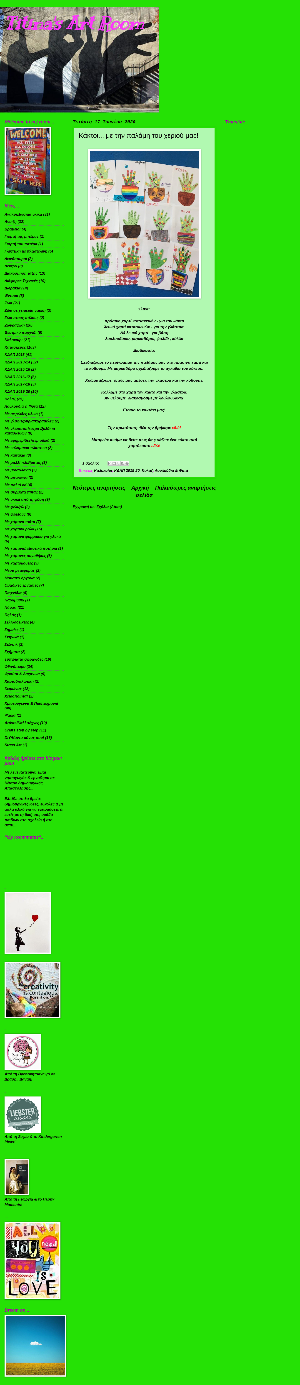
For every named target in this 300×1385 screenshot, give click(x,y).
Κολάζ (147, 470)
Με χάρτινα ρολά (19, 529)
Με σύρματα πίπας (21, 492)
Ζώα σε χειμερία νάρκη (25, 310)
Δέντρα (11, 266)
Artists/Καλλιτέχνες (22, 723)
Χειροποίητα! (16, 696)
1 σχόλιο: (91, 463)
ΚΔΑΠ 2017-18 (17, 384)
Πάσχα (11, 607)
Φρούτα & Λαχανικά (22, 674)
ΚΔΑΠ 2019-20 (127, 470)
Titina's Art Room (74, 23)
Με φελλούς (15, 514)
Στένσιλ (11, 644)
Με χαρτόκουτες (19, 563)
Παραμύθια (14, 600)
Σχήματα (12, 652)
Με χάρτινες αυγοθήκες (25, 556)
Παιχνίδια (13, 593)
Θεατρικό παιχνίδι (21, 332)
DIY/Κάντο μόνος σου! (24, 738)
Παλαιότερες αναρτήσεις (185, 488)
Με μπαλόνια (16, 477)
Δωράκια (12, 288)
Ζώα (8, 303)
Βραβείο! (13, 229)
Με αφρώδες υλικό (21, 414)
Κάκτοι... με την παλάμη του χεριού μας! (138, 135)
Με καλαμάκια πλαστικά (26, 448)
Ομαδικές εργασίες (21, 585)
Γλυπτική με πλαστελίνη (26, 251)
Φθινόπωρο (15, 666)
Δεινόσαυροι (16, 259)
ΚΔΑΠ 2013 (15, 355)
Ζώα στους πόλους (21, 318)
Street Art (13, 745)
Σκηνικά (12, 637)
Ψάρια (10, 715)
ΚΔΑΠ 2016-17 (17, 377)
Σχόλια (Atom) (109, 507)
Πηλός (10, 615)
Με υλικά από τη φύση (24, 499)
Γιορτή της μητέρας (22, 236)
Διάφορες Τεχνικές (21, 281)
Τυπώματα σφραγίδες (24, 659)
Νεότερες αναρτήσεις (99, 488)
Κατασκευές (15, 347)
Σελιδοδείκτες (17, 622)
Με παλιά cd (15, 485)
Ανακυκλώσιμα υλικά (23, 214)
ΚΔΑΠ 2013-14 (17, 362)
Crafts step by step (21, 730)
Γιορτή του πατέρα (21, 244)
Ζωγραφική (15, 325)
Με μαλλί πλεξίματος (23, 462)
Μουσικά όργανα (20, 578)
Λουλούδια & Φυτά (171, 470)
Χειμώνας (13, 689)
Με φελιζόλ (14, 507)
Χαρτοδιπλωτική (19, 681)
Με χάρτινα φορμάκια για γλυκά (33, 536)
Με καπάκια (15, 455)
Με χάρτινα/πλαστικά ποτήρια (31, 548)
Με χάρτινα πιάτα (20, 522)
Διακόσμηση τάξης (21, 273)
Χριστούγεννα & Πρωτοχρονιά (31, 703)
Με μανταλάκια (18, 470)
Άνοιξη (11, 222)
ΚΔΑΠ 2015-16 (17, 369)
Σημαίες (11, 630)
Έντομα (11, 296)
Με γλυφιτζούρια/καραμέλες (29, 421)
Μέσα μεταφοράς (20, 570)
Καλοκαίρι (103, 470)
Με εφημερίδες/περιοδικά (27, 440)
